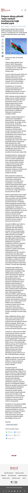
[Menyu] (25, 10)
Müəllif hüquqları (22, 475)
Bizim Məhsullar (12, 475)
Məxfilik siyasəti (16, 478)
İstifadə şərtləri (6, 478)
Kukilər (24, 478)
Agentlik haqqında (8, 473)
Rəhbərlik (3, 475)
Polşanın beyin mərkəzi (11, 424)
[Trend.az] (5, 10)
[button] (2, 39)
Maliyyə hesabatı (19, 473)
